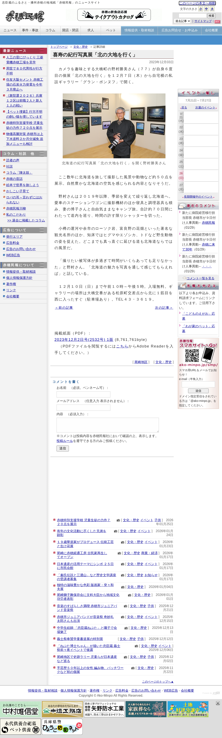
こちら (122, 346)
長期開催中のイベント (198, 196)
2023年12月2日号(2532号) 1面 (83, 339)
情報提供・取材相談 (21, 271)
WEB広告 (13, 255)
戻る (183, 107)
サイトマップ (203, 21)
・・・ (207, 266)
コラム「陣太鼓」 (19, 172)
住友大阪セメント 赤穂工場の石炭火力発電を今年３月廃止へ (24, 84)
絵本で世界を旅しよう (22, 185)
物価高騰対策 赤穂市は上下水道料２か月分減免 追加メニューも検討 (24, 139)
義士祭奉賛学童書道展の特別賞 (80, 639)
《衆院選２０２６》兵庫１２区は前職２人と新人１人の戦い (24, 100)
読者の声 (12, 160)
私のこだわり (16, 214)
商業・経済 (149, 553)
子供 (157, 520)
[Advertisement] (112, 487)
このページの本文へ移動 (197, 3)
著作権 (11, 284)
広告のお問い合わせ (21, 249)
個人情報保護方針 (19, 278)
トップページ (59, 46)
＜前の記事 (64, 307)
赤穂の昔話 (14, 179)
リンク (11, 290)
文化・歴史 (80, 46)
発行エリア (14, 236)
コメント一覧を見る (198, 278)
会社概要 (12, 296)
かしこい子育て (17, 191)
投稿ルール (65, 441)
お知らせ (151, 575)
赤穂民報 (208, 222)
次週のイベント (206, 107)
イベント (146, 520)
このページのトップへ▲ (158, 681)
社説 (9, 166)
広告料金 (12, 243)
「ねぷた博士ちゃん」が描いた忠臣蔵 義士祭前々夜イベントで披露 (88, 648)
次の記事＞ (164, 307)
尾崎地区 (141, 362)
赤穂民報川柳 (16, 208)
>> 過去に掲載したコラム (26, 220)
